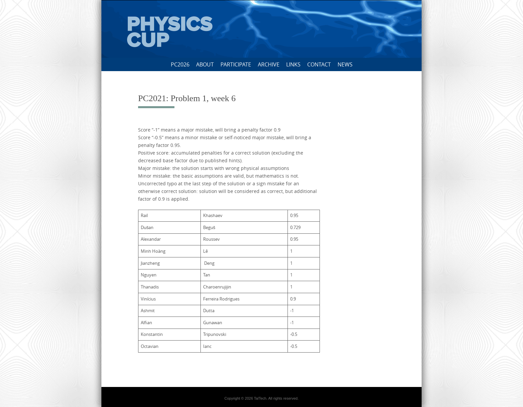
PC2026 (180, 64)
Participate (235, 64)
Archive (269, 64)
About (205, 64)
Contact (319, 64)
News (345, 64)
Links (293, 64)
